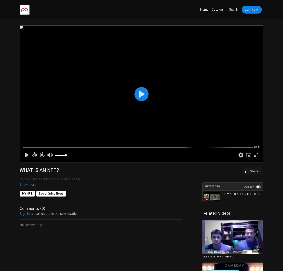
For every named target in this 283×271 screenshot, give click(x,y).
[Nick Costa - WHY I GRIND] (232, 257)
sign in (25, 208)
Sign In (234, 9)
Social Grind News (51, 188)
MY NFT (27, 188)
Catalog (217, 9)
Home (204, 9)
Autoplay (252, 186)
